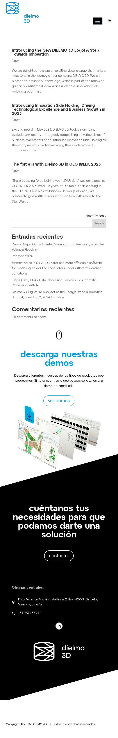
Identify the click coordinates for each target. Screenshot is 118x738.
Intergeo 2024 (22, 256)
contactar (59, 556)
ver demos (59, 401)
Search (99, 223)
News (16, 61)
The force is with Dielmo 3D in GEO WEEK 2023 (56, 164)
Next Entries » (96, 216)
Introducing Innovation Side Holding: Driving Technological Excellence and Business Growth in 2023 (58, 109)
